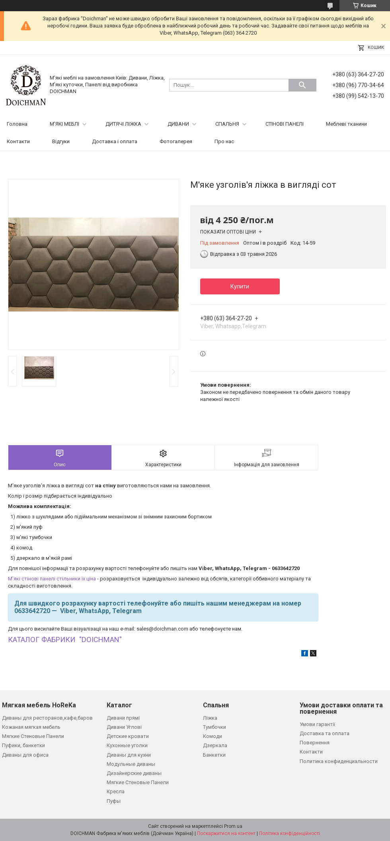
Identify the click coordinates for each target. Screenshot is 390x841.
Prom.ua (233, 826)
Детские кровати (128, 736)
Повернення (315, 743)
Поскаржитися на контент (226, 833)
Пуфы (114, 801)
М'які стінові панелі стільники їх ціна (52, 579)
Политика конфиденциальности (339, 761)
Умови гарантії (317, 724)
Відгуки (61, 141)
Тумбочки (214, 727)
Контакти (18, 141)
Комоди (212, 736)
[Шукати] (302, 85)
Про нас (224, 141)
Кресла (116, 791)
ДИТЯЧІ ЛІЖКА (123, 124)
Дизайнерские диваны (134, 773)
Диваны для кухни (129, 755)
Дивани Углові (124, 727)
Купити (239, 286)
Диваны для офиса (25, 755)
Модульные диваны (131, 764)
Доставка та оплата (324, 733)
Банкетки (214, 755)
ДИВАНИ (178, 124)
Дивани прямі (123, 718)
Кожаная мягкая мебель (31, 727)
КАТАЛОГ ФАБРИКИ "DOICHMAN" (65, 639)
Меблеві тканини (346, 124)
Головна (17, 124)
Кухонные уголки (127, 745)
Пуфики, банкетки (23, 745)
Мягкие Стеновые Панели (33, 736)
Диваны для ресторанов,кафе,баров (47, 718)
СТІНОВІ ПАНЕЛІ (284, 124)
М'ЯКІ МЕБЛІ (64, 124)
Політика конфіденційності (289, 833)
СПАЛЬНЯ (227, 124)
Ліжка (210, 718)
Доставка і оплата (114, 141)
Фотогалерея (176, 141)
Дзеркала (215, 745)
